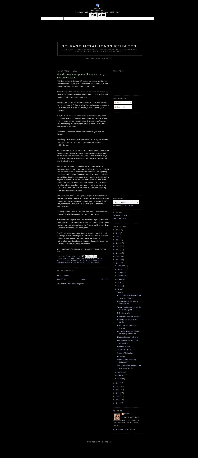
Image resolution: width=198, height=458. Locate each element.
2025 (118, 233)
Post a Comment (63, 275)
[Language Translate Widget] (126, 202)
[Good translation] (93, 15)
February (121, 375)
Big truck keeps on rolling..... (127, 337)
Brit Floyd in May (123, 346)
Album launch (69, 259)
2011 (118, 383)
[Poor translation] (102, 15)
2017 (118, 246)
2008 (118, 393)
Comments (120, 107)
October (121, 272)
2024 (118, 236)
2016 (118, 250)
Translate (128, 205)
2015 (118, 253)
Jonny (126, 414)
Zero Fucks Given (119, 219)
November (122, 269)
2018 (118, 243)
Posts (118, 103)
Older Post (105, 279)
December (122, 266)
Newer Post (61, 279)
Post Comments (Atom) (75, 284)
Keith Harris (85, 260)
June (120, 286)
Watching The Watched (121, 216)
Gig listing (121, 356)
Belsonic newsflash (124, 313)
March (120, 372)
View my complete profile (124, 429)
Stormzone (82, 262)
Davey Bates (90, 259)
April (120, 292)
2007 (118, 396)
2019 (118, 240)
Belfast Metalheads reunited (99, 46)
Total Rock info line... (125, 350)
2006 (118, 400)
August (120, 279)
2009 (118, 390)
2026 (118, 230)
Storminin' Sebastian (125, 353)
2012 (118, 263)
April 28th (80, 259)
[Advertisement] (123, 153)
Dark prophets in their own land (128, 316)
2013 (118, 260)
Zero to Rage (93, 262)
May (119, 289)
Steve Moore (70, 262)
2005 (118, 403)
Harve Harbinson (72, 260)
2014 (118, 256)
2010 (118, 386)
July (119, 282)
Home (83, 279)
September (122, 276)
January (121, 379)
